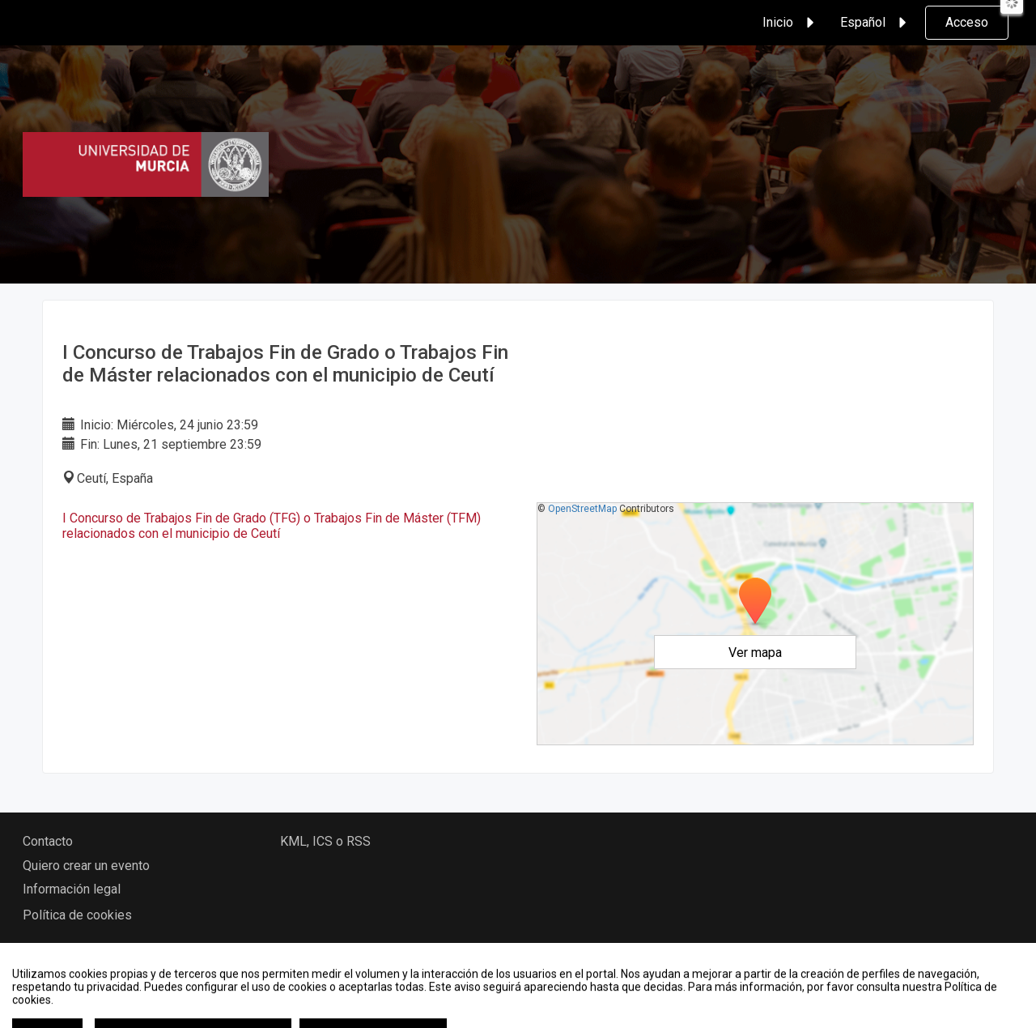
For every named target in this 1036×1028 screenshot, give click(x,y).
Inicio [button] (790, 22)
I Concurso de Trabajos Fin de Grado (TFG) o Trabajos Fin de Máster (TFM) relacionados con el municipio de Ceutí (271, 525)
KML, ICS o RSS (325, 841)
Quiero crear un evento (86, 865)
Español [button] (875, 22)
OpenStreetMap (582, 508)
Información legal (72, 889)
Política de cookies (77, 915)
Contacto (48, 841)
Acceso (966, 22)
